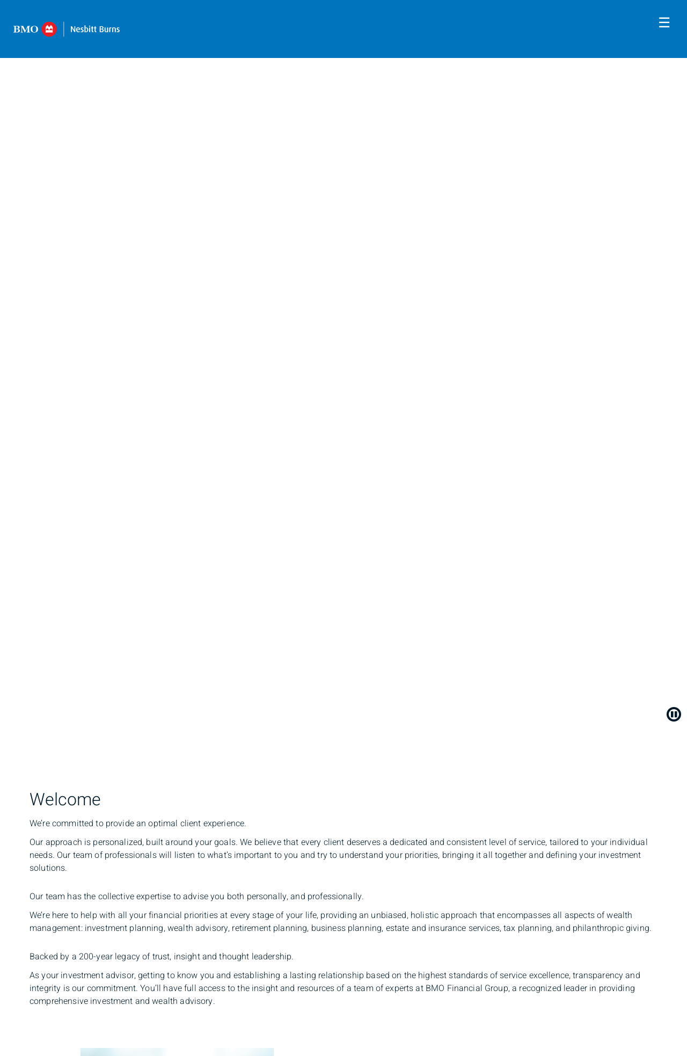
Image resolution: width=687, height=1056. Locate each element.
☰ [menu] (664, 23)
